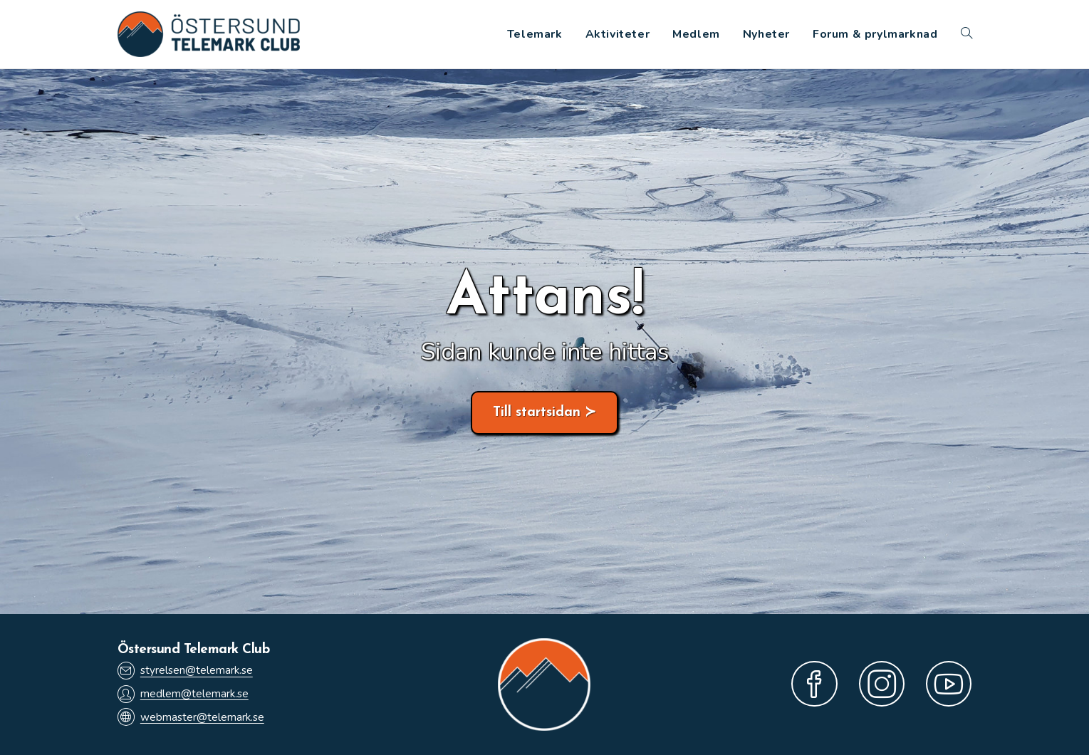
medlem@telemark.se (183, 694)
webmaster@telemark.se (191, 717)
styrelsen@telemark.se (185, 671)
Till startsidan (536, 413)
